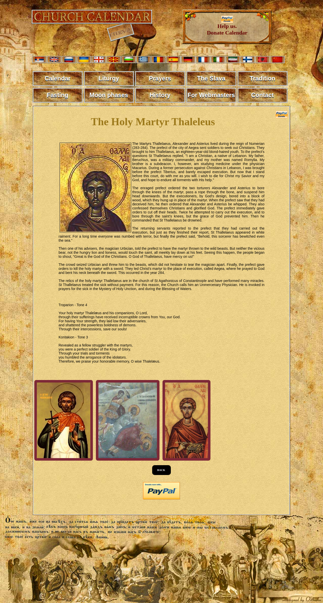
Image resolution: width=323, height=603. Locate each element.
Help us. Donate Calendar (227, 27)
